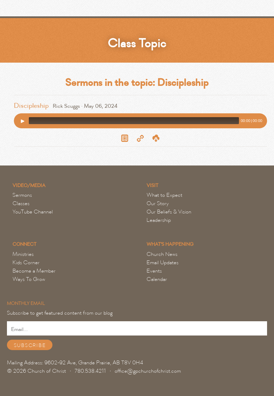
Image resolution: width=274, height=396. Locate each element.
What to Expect (164, 195)
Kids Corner (26, 262)
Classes (21, 203)
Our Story (158, 203)
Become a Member (34, 270)
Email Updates (162, 262)
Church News (162, 254)
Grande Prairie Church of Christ (43, 10)
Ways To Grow (29, 279)
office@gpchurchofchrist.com (148, 370)
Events (154, 270)
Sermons (22, 195)
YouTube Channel (33, 211)
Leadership (159, 220)
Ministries (23, 254)
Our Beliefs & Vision (169, 211)
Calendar (157, 279)
